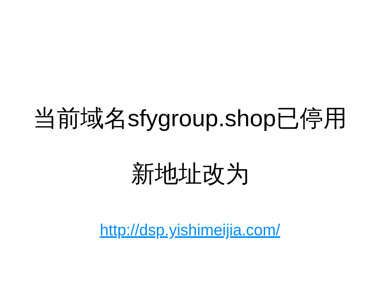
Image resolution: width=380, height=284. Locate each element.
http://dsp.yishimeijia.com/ (190, 230)
